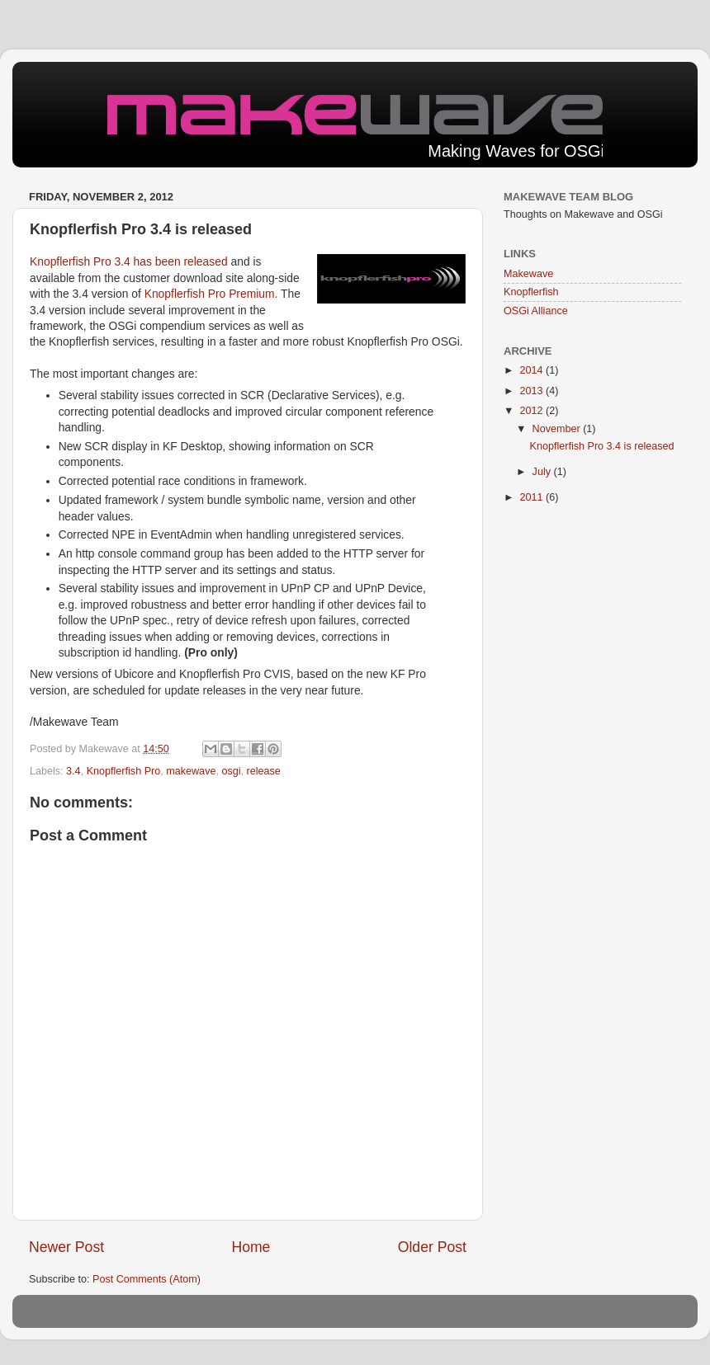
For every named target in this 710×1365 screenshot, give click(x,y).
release (264, 771)
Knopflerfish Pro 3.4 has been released (130, 261)
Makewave (528, 274)
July (543, 472)
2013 (532, 391)
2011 (532, 497)
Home (250, 1247)
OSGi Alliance (536, 311)
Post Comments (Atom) (146, 1279)
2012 (532, 411)
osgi (230, 771)
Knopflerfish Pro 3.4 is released (601, 446)
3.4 (73, 771)
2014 (532, 370)
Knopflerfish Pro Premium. (212, 293)
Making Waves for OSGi (516, 151)
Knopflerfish (531, 292)
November (558, 429)
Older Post (432, 1247)
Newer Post (66, 1247)
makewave (190, 771)
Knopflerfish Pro (124, 771)
